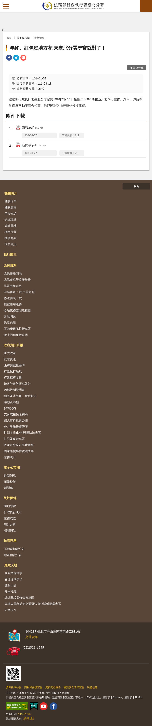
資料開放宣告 (53, 687)
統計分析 (10, 524)
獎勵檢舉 (10, 481)
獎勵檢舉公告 (13, 687)
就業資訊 (10, 359)
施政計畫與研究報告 (17, 383)
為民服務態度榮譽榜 (17, 279)
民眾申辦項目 (13, 286)
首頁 (9, 37)
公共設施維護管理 (16, 426)
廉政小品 (10, 585)
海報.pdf (32, 127)
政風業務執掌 (13, 573)
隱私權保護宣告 (33, 687)
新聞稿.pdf (34, 145)
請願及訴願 (11, 402)
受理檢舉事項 (13, 579)
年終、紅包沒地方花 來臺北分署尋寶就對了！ (58, 48)
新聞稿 (8, 487)
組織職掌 (10, 219)
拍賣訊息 (10, 540)
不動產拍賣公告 (14, 549)
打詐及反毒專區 (14, 438)
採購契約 (10, 408)
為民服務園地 (13, 273)
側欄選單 (6, 6)
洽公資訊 (10, 244)
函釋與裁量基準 (14, 365)
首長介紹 (10, 213)
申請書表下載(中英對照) (19, 292)
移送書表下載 (13, 298)
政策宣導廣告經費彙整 (19, 445)
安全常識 (10, 591)
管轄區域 (10, 225)
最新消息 (39, 37)
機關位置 (10, 232)
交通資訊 (31, 637)
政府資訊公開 (13, 345)
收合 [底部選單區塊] (136, 186)
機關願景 (10, 207)
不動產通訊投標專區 (17, 328)
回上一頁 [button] (138, 67)
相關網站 (10, 530)
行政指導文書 (13, 377)
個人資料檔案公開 (16, 420)
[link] (9, 58)
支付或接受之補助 (16, 414)
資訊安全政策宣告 (74, 687)
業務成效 (10, 518)
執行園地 (10, 254)
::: (3, 3)
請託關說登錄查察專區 (19, 597)
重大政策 (10, 353)
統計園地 (10, 498)
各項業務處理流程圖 (17, 310)
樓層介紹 (10, 238)
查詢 (146, 6)
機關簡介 (10, 193)
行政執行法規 (13, 371)
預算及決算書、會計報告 (20, 396)
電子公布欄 (23, 37)
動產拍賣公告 (13, 555)
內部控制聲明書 (14, 389)
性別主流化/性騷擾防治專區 (22, 432)
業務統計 (10, 457)
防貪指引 (10, 610)
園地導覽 (10, 506)
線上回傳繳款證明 (16, 335)
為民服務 (10, 265)
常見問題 (10, 316)
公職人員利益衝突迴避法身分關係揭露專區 (33, 603)
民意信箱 (10, 322)
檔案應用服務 (13, 304)
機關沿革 (10, 201)
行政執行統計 (13, 512)
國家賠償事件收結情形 (19, 451)
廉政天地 (10, 565)
